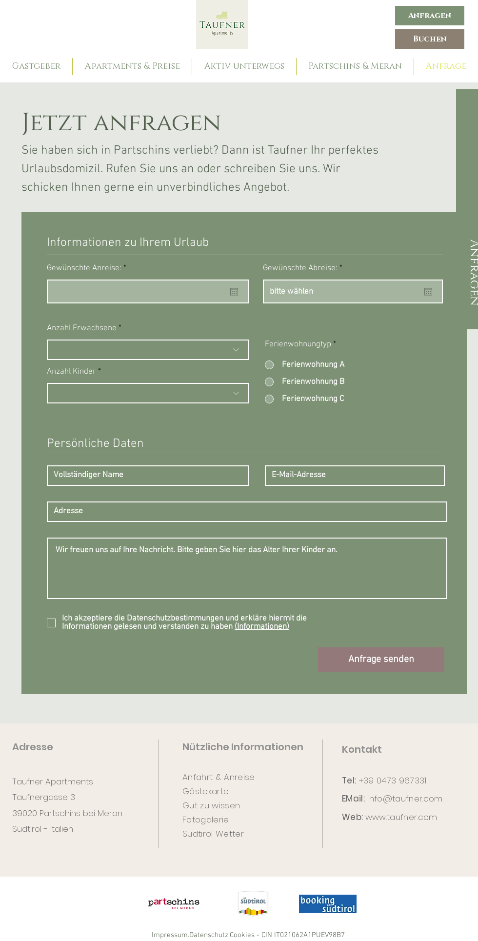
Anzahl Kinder (71, 372)
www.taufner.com (401, 817)
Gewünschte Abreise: (304, 268)
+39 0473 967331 (393, 780)
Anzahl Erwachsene (82, 328)
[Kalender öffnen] (234, 292)
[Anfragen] (429, 15)
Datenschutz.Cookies (222, 935)
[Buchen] (429, 39)
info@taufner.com (404, 798)
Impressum (170, 935)
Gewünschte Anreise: (88, 268)
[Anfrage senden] (381, 659)
